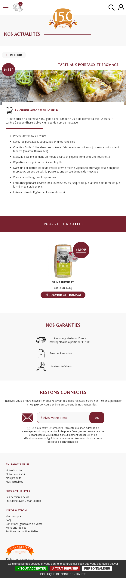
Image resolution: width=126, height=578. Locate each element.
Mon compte (13, 516)
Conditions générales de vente (24, 524)
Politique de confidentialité (63, 574)
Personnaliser (97, 568)
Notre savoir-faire (16, 474)
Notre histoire (14, 470)
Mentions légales (16, 527)
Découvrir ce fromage (63, 295)
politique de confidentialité (63, 441)
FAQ (8, 520)
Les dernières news (17, 497)
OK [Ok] (97, 417)
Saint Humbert (63, 282)
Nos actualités (14, 481)
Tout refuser (65, 568)
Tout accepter (31, 568)
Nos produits (13, 478)
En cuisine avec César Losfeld (23, 501)
